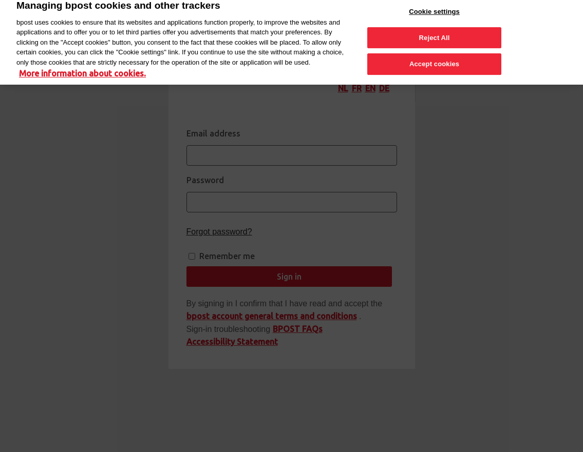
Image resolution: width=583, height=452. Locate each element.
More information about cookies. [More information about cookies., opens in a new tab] (82, 69)
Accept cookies (434, 60)
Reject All (434, 33)
